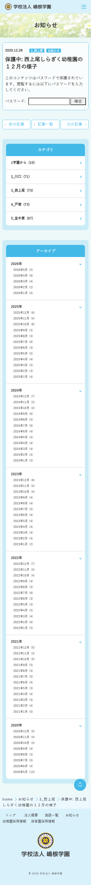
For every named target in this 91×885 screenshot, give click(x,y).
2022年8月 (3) (23, 587)
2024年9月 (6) (23, 414)
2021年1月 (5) (23, 711)
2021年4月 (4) (23, 694)
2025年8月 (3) (23, 336)
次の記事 (74, 124)
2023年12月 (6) (24, 480)
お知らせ (53, 50)
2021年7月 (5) (23, 676)
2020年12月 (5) (24, 731)
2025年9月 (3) (23, 330)
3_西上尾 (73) (22, 190)
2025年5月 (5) (23, 353)
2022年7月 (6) (23, 593)
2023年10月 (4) (24, 491)
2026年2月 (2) (23, 287)
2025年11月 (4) (24, 318)
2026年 (16, 264)
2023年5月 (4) (23, 521)
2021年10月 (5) (24, 659)
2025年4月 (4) (23, 359)
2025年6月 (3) (23, 347)
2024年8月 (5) (23, 419)
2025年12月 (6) (24, 312)
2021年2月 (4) (23, 705)
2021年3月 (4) (23, 700)
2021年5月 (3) (23, 688)
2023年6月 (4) (23, 515)
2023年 (16, 474)
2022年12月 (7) (24, 564)
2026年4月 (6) (23, 275)
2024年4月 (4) (23, 443)
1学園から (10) (23, 163)
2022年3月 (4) (23, 616)
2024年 (16, 390)
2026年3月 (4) (23, 281)
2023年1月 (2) (23, 544)
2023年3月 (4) (23, 532)
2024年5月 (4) (23, 437)
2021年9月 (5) (23, 665)
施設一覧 (51, 815)
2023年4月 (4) (23, 527)
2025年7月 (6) (23, 342)
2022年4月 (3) (23, 610)
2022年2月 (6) (23, 622)
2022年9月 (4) (23, 581)
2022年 (16, 558)
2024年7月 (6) (23, 425)
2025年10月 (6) (24, 324)
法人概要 (31, 815)
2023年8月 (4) (23, 503)
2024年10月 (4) (24, 408)
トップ (10, 815)
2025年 (16, 307)
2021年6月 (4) (23, 682)
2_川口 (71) (20, 177)
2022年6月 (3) (23, 598)
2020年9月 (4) (23, 748)
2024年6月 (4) (23, 431)
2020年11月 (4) (24, 737)
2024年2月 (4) (23, 454)
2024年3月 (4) (23, 449)
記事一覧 (45, 124)
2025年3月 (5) (23, 365)
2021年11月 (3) (24, 653)
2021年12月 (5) (24, 647)
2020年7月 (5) (23, 760)
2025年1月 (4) (23, 376)
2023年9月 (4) (23, 497)
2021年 (16, 641)
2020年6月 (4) (23, 766)
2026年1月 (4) (23, 293)
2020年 (16, 725)
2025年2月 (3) (23, 371)
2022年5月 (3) (23, 604)
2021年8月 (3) (23, 671)
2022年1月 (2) (23, 628)
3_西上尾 (37, 50)
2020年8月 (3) (23, 754)
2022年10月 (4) (24, 575)
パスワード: (37, 101)
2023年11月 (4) (24, 486)
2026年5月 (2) (23, 270)
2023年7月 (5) (23, 509)
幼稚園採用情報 (14, 821)
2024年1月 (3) (23, 460)
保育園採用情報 (43, 821)
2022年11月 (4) (24, 569)
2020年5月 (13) (24, 772)
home (8, 799)
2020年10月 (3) (24, 743)
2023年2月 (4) (23, 538)
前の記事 (16, 124)
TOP (80, 784)
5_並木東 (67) (22, 218)
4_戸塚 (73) (20, 204)
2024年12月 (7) (24, 396)
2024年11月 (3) (24, 402)
